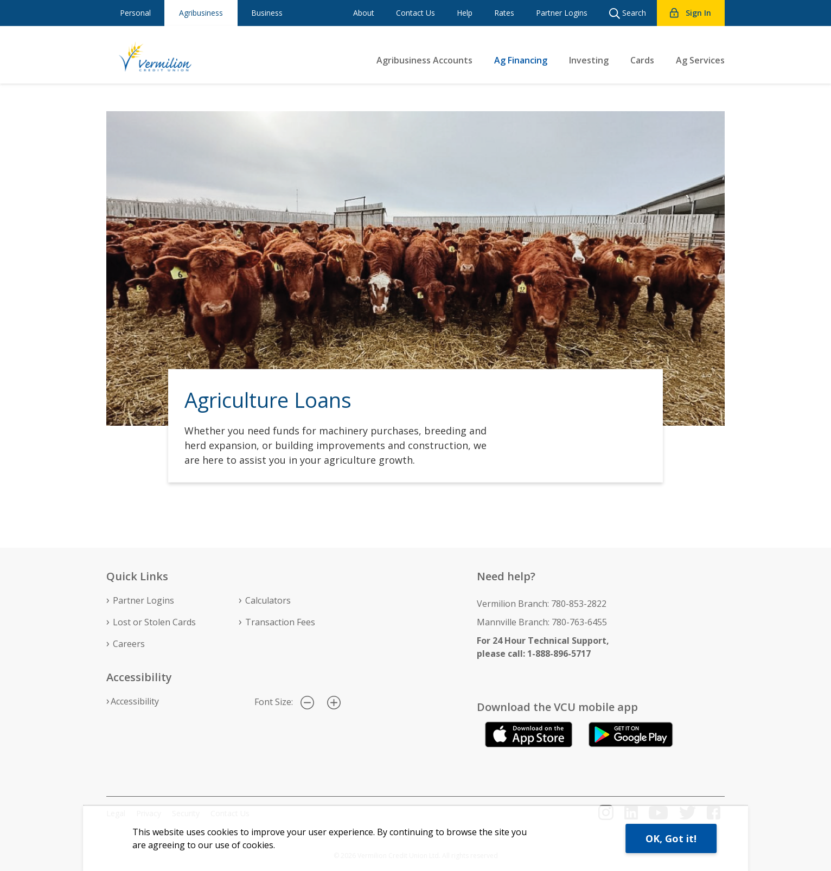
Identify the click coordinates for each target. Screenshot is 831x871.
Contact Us (415, 13)
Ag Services (700, 60)
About (363, 13)
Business (267, 13)
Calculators (268, 600)
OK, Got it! (670, 838)
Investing (589, 60)
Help (464, 13)
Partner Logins (561, 13)
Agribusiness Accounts (424, 60)
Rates (504, 13)
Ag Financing (520, 60)
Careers (129, 644)
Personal (135, 13)
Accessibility (135, 701)
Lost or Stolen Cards (154, 622)
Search (627, 13)
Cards (642, 60)
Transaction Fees (280, 622)
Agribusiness (201, 13)
